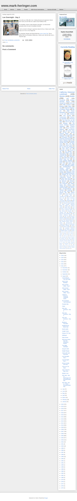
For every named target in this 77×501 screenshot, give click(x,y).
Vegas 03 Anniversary (70, 224)
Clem (60, 152)
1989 (62, 467)
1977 (62, 483)
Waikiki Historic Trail (65, 230)
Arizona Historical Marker (67, 209)
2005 (62, 435)
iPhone (64, 182)
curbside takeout (64, 168)
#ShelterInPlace (67, 166)
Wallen (66, 205)
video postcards (62, 237)
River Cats (61, 197)
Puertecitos (66, 243)
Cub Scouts (67, 115)
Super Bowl (72, 163)
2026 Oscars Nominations (37, 9)
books (72, 96)
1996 (62, 454)
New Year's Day (66, 178)
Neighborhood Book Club (65, 326)
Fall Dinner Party (70, 130)
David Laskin (65, 329)
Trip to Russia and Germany (67, 179)
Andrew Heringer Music (67, 100)
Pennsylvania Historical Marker (67, 187)
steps (63, 164)
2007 (62, 431)
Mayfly (61, 161)
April (63, 395)
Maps (65, 233)
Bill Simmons (62, 181)
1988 (62, 469)
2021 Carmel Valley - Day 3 (66, 285)
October (64, 271)
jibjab (73, 200)
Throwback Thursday (67, 137)
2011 (62, 423)
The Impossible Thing (67, 62)
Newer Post (5, 88)
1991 (62, 462)
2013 (62, 419)
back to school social (66, 208)
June (63, 391)
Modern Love (65, 373)
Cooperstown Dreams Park (67, 177)
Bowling (67, 218)
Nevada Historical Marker (67, 133)
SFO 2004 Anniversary (69, 229)
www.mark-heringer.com (19, 5)
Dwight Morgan (65, 351)
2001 (62, 444)
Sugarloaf (68, 200)
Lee (7, 42)
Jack (72, 226)
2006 (62, 433)
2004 (62, 437)
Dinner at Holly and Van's (65, 364)
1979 (62, 479)
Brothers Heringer (65, 225)
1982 (62, 473)
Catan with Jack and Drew (66, 353)
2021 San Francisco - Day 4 (66, 319)
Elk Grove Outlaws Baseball (67, 160)
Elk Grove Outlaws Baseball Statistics (67, 124)
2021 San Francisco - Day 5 (66, 314)
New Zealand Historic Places (66, 221)
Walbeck (65, 247)
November (65, 269)
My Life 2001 (63, 17)
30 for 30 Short (70, 121)
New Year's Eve (67, 148)
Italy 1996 (69, 239)
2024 (62, 259)
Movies (12, 9)
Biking (70, 182)
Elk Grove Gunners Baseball (67, 147)
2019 (62, 406)
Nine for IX (70, 196)
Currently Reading (68, 47)
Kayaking (69, 190)
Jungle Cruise (65, 331)
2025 (62, 257)
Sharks (60, 222)
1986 (62, 471)
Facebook (62, 100)
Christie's (61, 190)
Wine (60, 235)
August (64, 276)
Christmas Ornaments (64, 138)
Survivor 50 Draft (52, 9)
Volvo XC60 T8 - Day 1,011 (66, 370)
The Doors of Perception (67, 77)
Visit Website (67, 39)
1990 (62, 465)
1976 (62, 485)
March (64, 397)
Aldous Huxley (68, 78)
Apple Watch (67, 207)
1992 (62, 460)
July (63, 389)
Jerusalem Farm (63, 196)
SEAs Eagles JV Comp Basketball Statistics (67, 165)
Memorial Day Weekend (64, 213)
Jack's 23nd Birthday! (65, 282)
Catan (70, 154)
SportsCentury (69, 222)
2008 (62, 429)
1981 (62, 475)
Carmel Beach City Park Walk (66, 278)
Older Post (52, 88)
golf (68, 98)
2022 (62, 263)
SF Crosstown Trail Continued (66, 301)
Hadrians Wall (64, 238)
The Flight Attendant (65, 346)
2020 (62, 404)
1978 (62, 481)
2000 (62, 446)
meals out (65, 235)
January (64, 401)
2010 (62, 425)
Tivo (72, 234)
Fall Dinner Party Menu (67, 170)
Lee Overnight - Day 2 (66, 357)
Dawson (73, 218)
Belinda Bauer (68, 63)
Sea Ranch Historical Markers (67, 139)
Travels (26, 9)
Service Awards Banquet (69, 203)
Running (72, 118)
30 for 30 (72, 103)
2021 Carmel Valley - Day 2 (66, 288)
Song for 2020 (65, 348)
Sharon (60, 244)
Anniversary (62, 117)
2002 (62, 442)
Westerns (72, 181)
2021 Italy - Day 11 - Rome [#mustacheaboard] (66, 384)
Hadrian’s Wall (66, 226)
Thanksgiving (62, 154)
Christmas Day (63, 155)
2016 (62, 412)
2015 (62, 414)
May (63, 393)
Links (60, 228)
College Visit (62, 186)
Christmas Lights (63, 169)
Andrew (72, 114)
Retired (61, 9)
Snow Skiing (69, 134)
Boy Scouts (62, 211)
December (65, 267)
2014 (62, 416)
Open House (65, 337)
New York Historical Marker (67, 220)
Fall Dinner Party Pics (67, 158)
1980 (62, 477)
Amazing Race (68, 195)
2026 (62, 255)
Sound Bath (66, 234)
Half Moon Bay (64, 201)
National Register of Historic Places (67, 108)
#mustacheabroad (67, 188)
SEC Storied (70, 233)
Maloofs (71, 212)
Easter (70, 155)
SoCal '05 (67, 244)
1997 (62, 452)
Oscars (61, 216)
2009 (62, 427)
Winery (68, 248)
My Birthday (68, 151)
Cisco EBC (69, 175)
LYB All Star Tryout (64, 191)
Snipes (60, 234)
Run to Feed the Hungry (65, 146)
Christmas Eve (63, 150)
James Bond (69, 145)
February (64, 399)
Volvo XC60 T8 (68, 161)
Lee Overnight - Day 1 (66, 360)
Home (5, 9)
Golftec (60, 233)
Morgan (65, 123)
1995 (62, 456)
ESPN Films (67, 157)
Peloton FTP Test (66, 333)
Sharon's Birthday (63, 141)
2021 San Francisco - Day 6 (66, 310)
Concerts (69, 211)
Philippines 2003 (70, 172)
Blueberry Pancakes (65, 323)
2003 (62, 439)
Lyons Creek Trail (44, 33)
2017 (62, 410)
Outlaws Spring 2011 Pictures (67, 184)
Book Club (62, 163)
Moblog (61, 106)
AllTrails (64, 132)
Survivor (73, 187)
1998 (62, 450)
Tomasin (61, 224)
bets (74, 208)
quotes (73, 230)
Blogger (46, 498)
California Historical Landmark (67, 93)
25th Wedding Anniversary (68, 173)
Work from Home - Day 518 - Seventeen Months (66, 341)
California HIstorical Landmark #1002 (65, 296)
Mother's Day (68, 152)
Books (19, 9)
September (65, 274)
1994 (62, 458)
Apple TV (72, 136)
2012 (62, 421)
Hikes (69, 106)
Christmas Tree (63, 136)
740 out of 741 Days (65, 367)
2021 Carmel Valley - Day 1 (66, 292)
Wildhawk (64, 335)
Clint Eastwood (63, 183)
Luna (73, 207)
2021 (62, 266)
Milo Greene (67, 104)
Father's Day (62, 156)
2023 (62, 261)
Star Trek (67, 216)
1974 (62, 488)
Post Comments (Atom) (31, 93)
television (71, 235)
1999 (62, 448)
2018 (62, 408)
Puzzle (71, 243)
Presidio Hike (65, 304)
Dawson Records (71, 237)
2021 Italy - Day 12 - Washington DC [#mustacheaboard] (66, 378)
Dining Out (62, 103)
